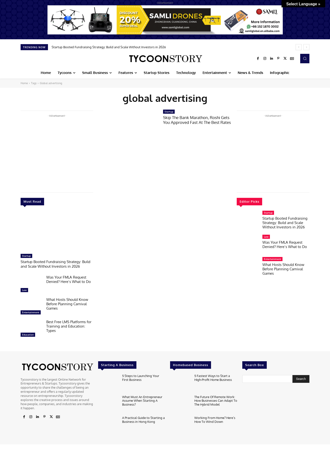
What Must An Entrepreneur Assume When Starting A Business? (142, 400)
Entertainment (30, 311)
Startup (26, 255)
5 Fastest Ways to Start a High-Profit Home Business (213, 377)
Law (24, 289)
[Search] (300, 378)
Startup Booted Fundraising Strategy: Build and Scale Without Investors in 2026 (109, 47)
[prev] (299, 47)
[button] (304, 58)
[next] (306, 47)
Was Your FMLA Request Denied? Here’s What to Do (68, 278)
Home (24, 83)
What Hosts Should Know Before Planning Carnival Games (67, 303)
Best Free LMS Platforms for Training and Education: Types (68, 325)
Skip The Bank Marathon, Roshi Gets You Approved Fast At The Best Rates (197, 120)
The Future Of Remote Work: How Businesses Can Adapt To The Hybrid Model (215, 400)
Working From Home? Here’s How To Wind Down (214, 419)
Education (28, 334)
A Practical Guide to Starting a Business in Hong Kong (143, 419)
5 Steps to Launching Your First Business (140, 377)
